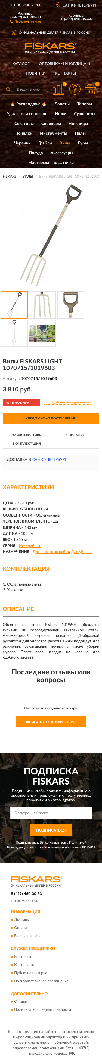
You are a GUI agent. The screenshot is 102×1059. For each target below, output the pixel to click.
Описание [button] (75, 435)
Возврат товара (27, 936)
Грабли (45, 143)
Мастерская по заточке (51, 163)
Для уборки (81, 552)
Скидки (20, 1002)
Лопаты (62, 104)
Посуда (36, 153)
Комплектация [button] (27, 443)
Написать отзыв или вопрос (51, 722)
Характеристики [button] (27, 435)
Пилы (80, 133)
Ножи (60, 114)
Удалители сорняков (27, 114)
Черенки (22, 143)
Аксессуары (62, 153)
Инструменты (53, 133)
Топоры (84, 104)
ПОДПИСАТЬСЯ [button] (51, 830)
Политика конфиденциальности (42, 1010)
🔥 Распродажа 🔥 (28, 104)
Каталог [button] (21, 64)
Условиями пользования (62, 847)
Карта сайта (24, 965)
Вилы (65, 143)
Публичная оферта (30, 973)
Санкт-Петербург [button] (49, 460)
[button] (25, 21)
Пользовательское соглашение (41, 981)
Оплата (20, 928)
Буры (83, 143)
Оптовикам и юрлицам (64, 64)
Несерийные (30, 546)
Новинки (36, 73)
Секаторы (24, 124)
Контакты (65, 73)
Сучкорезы (84, 114)
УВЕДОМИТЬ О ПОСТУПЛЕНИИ (51, 418)
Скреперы (51, 124)
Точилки (24, 133)
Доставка (22, 920)
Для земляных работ (51, 552)
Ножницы (78, 124)
